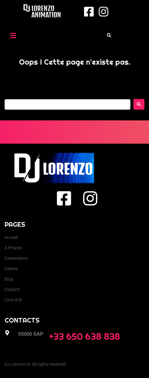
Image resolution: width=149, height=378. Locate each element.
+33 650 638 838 (84, 336)
